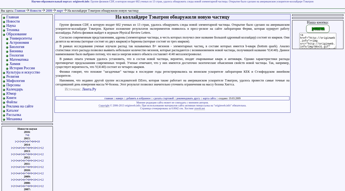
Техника (12, 30)
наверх (119, 98)
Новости (36, 10)
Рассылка (13, 115)
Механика (14, 119)
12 (42, 147)
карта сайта (209, 98)
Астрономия (19, 43)
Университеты (21, 38)
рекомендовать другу (188, 98)
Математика (19, 60)
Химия (15, 64)
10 (38, 141)
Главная (20, 10)
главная (108, 98)
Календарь (14, 89)
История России (22, 68)
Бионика (16, 51)
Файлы (11, 102)
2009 (49, 10)
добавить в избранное (138, 98)
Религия (12, 77)
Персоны (13, 85)
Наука (11, 26)
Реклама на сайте (19, 106)
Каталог (12, 110)
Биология (17, 47)
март (60, 10)
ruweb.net (199, 108)
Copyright (104, 105)
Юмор (11, 94)
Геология (17, 55)
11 (38, 147)
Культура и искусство (23, 72)
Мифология (15, 81)
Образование (16, 34)
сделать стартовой (163, 98)
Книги (11, 98)
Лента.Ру (89, 89)
